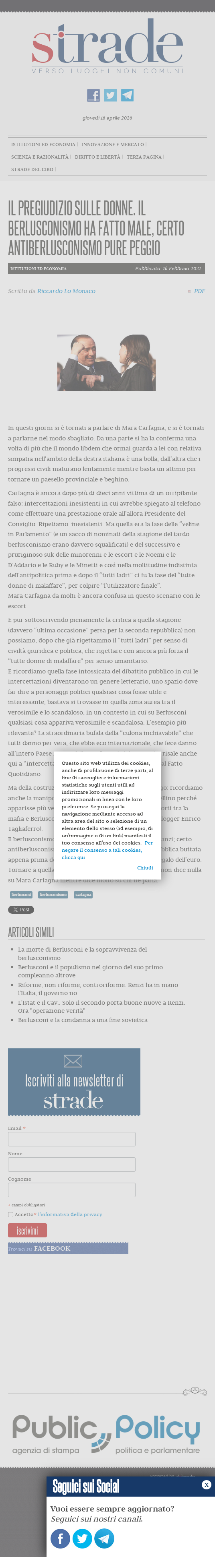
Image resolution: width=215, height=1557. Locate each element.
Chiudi (145, 867)
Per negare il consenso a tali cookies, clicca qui (107, 850)
